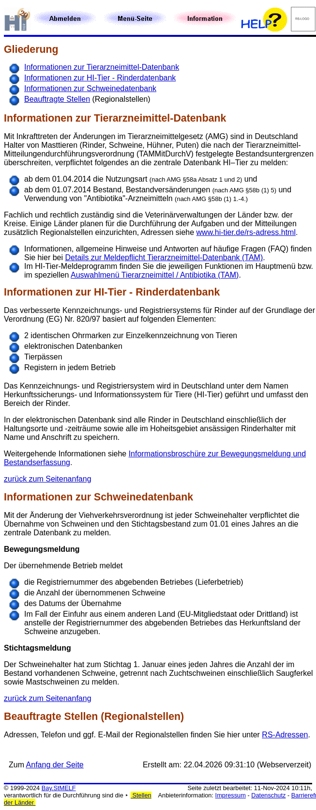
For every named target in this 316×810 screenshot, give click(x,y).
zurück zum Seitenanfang (47, 479)
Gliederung (31, 49)
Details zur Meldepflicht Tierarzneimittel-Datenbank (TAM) (164, 257)
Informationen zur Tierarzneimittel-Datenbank (101, 67)
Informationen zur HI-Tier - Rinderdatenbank (100, 78)
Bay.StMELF (59, 788)
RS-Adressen (285, 735)
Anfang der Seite (55, 765)
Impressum (230, 795)
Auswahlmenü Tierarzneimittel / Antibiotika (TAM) (155, 275)
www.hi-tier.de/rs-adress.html (246, 232)
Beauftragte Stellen (57, 99)
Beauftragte (32, 716)
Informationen (38, 118)
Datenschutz (268, 795)
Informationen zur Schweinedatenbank (90, 88)
